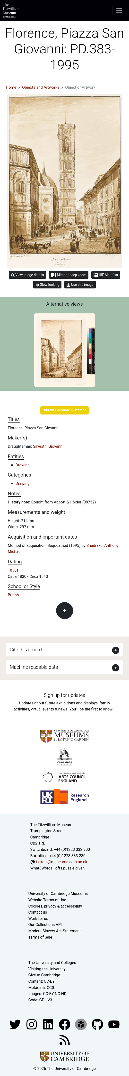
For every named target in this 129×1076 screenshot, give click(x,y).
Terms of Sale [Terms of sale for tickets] (40, 937)
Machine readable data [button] (34, 667)
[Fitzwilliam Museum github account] (98, 1024)
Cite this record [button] (26, 650)
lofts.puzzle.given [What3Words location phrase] (69, 868)
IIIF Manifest (106, 275)
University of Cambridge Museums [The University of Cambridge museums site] (58, 893)
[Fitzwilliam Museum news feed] (64, 1039)
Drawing (23, 465)
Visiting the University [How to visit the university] (47, 969)
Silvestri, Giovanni (48, 446)
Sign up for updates (64, 695)
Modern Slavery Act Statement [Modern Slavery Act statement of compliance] (54, 931)
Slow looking (47, 285)
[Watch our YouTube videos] (114, 1024)
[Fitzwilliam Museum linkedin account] (65, 1024)
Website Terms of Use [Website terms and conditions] (47, 900)
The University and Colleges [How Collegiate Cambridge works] (52, 962)
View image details (27, 275)
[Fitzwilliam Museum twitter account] (15, 1024)
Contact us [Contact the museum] (37, 912)
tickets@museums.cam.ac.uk (61, 862)
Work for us (38, 918)
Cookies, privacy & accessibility (55, 906)
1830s (13, 570)
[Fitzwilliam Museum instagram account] (32, 1024)
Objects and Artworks (40, 87)
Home (11, 87)
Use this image (80, 285)
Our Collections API (45, 924)
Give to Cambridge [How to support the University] (44, 975)
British (13, 595)
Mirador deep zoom (68, 275)
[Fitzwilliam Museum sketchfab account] (81, 1024)
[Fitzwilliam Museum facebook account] (48, 1024)
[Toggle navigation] (119, 10)
